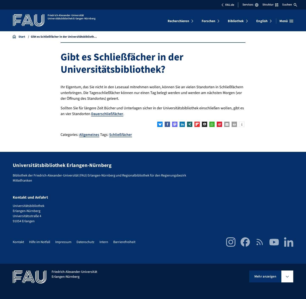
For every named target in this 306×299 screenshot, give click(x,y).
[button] (160, 124)
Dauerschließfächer (107, 114)
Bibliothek (236, 21)
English (262, 21)
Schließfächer (120, 134)
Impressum (63, 242)
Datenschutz (85, 242)
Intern (103, 242)
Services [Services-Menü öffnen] (250, 5)
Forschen (208, 21)
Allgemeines (89, 134)
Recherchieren (178, 21)
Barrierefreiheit (124, 242)
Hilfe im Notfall (39, 242)
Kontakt (18, 242)
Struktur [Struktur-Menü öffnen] (270, 5)
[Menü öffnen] (286, 21)
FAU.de (227, 5)
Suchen (289, 5)
